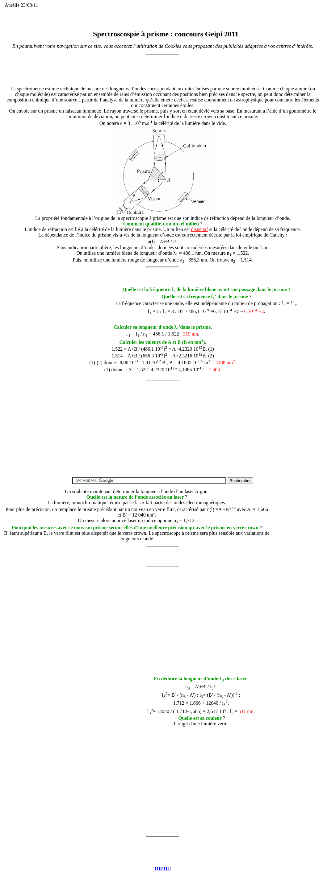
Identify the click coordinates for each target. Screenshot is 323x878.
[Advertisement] (51, 293)
